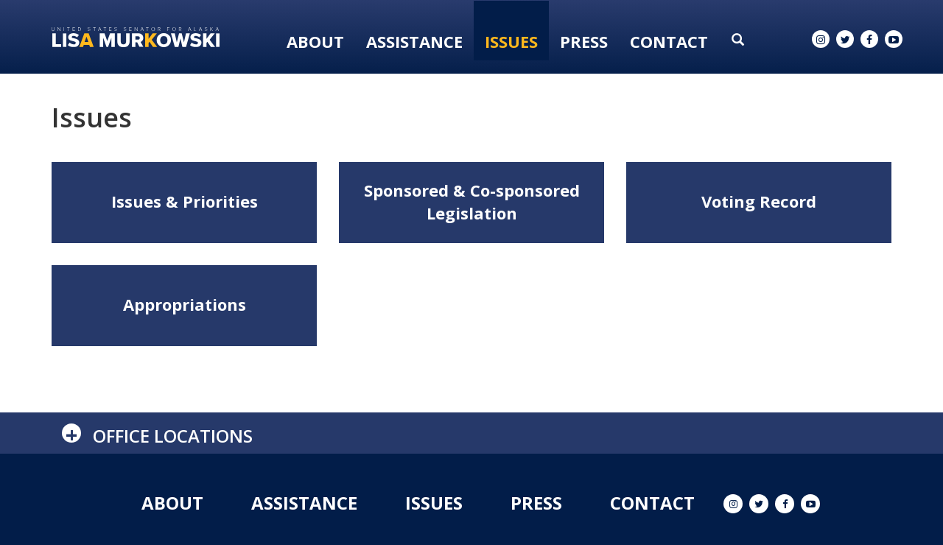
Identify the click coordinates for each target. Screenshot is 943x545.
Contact (669, 41)
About (315, 41)
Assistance (414, 41)
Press (584, 41)
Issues (511, 41)
